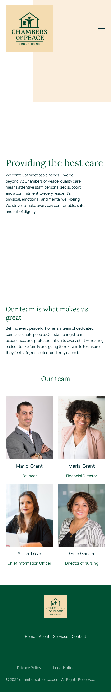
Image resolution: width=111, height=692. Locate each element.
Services (60, 636)
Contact (79, 636)
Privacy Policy (29, 667)
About (44, 636)
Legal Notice (63, 667)
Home (30, 636)
